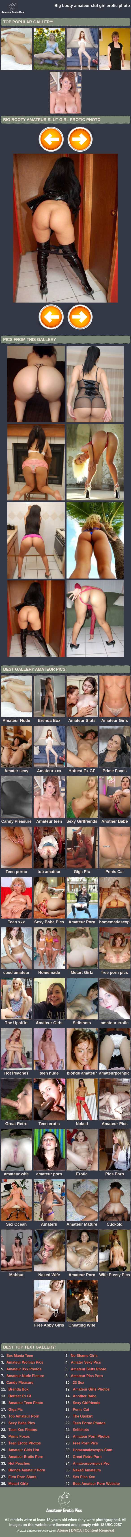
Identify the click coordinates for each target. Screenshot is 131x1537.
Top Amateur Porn (24, 1416)
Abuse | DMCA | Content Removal (85, 1530)
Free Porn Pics (85, 1443)
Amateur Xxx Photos (23, 1369)
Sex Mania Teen (19, 1356)
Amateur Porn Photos (91, 1436)
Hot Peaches (19, 1463)
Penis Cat (81, 1409)
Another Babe (84, 1396)
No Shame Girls (84, 1356)
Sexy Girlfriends (86, 1403)
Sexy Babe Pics (22, 1423)
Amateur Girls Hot (24, 1450)
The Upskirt (82, 1416)
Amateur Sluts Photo (88, 1369)
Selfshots (81, 1430)
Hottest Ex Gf (20, 1396)
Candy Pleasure (19, 1382)
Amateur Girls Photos (91, 1389)
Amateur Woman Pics (24, 1362)
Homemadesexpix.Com (92, 1450)
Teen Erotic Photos (25, 1443)
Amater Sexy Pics (86, 1362)
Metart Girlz (18, 1484)
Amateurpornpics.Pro (91, 1463)
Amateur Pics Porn (87, 1376)
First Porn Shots (22, 1477)
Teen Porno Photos (89, 1423)
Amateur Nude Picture (25, 1376)
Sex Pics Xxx (84, 1477)
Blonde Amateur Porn (27, 1470)
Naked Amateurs (87, 1470)
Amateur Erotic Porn (26, 1457)
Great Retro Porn (87, 1457)
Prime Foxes (19, 1436)
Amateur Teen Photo (26, 1403)
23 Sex (78, 1382)
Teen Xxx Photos (23, 1430)
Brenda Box (19, 1389)
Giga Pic (16, 1409)
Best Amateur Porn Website (96, 1484)
